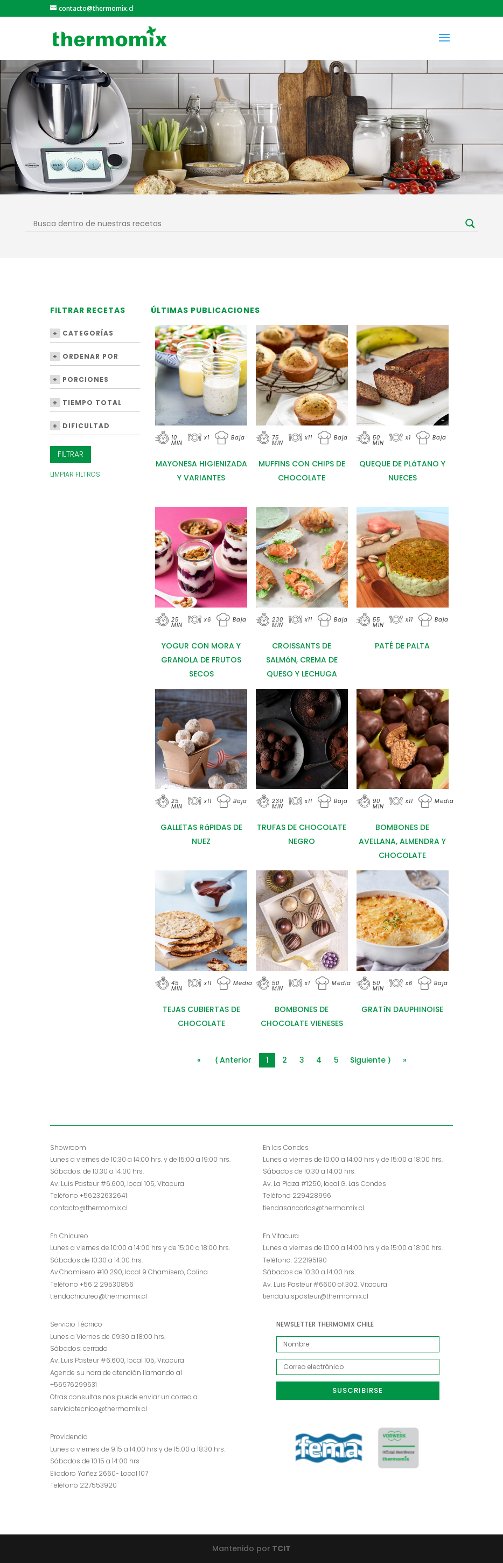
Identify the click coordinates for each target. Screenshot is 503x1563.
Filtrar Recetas (87, 311)
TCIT (280, 1548)
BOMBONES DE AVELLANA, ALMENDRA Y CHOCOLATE (402, 841)
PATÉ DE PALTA (402, 645)
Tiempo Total (86, 402)
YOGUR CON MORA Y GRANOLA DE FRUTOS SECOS (201, 659)
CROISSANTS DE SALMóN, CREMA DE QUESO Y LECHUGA (302, 659)
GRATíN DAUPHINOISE (402, 1009)
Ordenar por (84, 356)
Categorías (82, 333)
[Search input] (246, 223)
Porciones (79, 379)
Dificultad (80, 425)
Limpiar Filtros (75, 474)
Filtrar (70, 454)
